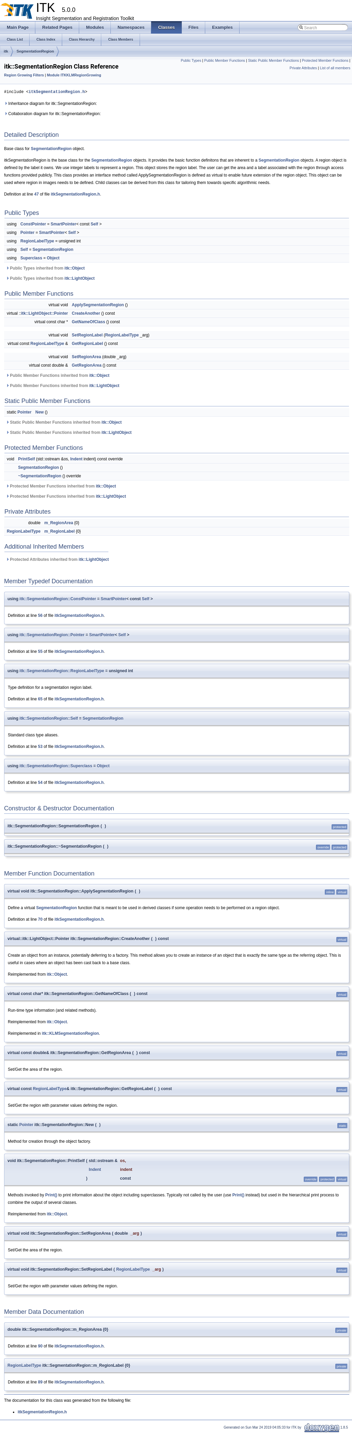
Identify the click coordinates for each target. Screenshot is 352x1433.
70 (40, 919)
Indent (76, 459)
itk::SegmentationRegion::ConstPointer (57, 598)
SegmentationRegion (35, 51)
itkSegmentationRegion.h (57, 92)
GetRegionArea (86, 365)
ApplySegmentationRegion (98, 304)
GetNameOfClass (88, 321)
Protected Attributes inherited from (57, 559)
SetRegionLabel (87, 335)
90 (40, 1346)
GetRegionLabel (87, 343)
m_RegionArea (58, 522)
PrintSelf (26, 459)
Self (94, 224)
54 (40, 782)
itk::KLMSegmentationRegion (70, 1033)
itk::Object (75, 268)
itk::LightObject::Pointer (44, 313)
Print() (51, 1195)
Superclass (31, 258)
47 (36, 194)
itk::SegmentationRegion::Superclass (55, 766)
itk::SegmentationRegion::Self (48, 718)
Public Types (191, 60)
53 (40, 746)
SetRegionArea (86, 356)
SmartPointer (63, 224)
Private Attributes (303, 68)
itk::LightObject (80, 278)
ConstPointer (33, 224)
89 (40, 1382)
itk (6, 51)
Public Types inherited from (45, 268)
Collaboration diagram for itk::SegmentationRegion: (52, 113)
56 (40, 615)
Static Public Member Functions (273, 60)
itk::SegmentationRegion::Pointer (51, 634)
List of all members (335, 68)
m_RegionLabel (59, 531)
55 (40, 651)
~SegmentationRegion (39, 476)
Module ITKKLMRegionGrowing (74, 75)
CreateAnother (86, 313)
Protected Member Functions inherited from (61, 486)
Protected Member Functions (325, 60)
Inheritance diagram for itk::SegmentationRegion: (50, 103)
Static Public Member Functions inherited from (64, 422)
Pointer (27, 232)
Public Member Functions (224, 60)
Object (53, 258)
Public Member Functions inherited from (57, 375)
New (39, 412)
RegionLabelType (37, 241)
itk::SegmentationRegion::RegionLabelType (61, 670)
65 (40, 699)
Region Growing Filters (24, 75)
